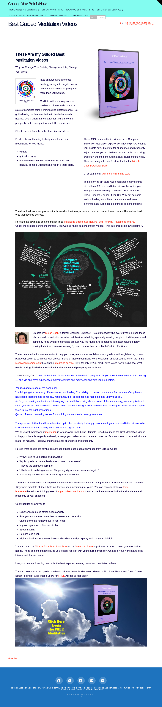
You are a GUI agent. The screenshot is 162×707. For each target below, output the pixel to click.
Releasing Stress (74, 221)
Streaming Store (84, 546)
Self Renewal (106, 221)
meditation (50, 432)
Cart (149, 688)
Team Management (94, 690)
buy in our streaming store (116, 173)
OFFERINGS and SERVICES (105, 688)
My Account (78, 690)
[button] (159, 2)
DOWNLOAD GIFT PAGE (75, 688)
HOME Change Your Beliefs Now (26, 688)
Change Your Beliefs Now (27, 4)
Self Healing (91, 221)
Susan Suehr (52, 333)
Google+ (13, 658)
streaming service (64, 363)
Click (81, 696)
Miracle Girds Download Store (51, 546)
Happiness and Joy (124, 221)
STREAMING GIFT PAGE (53, 688)
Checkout (65, 690)
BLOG (89, 688)
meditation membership (28, 363)
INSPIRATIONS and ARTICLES (132, 688)
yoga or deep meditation (71, 491)
